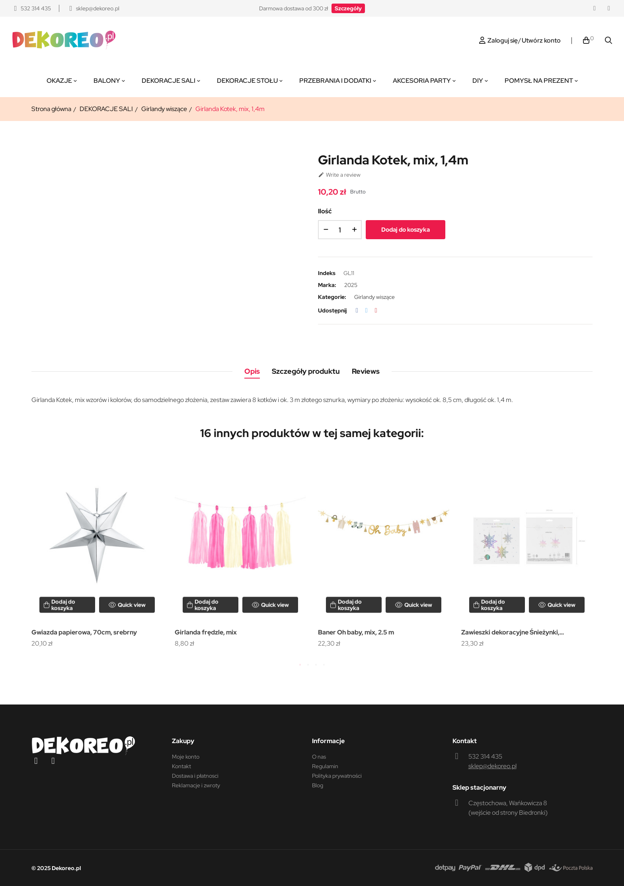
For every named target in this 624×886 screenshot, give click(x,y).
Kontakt (181, 766)
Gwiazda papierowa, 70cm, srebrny (84, 632)
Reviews (366, 371)
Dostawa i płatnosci (195, 775)
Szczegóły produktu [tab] (306, 371)
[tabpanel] (97, 552)
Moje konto (185, 756)
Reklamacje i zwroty (196, 785)
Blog (317, 785)
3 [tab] (316, 665)
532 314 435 (485, 756)
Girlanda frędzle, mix (206, 632)
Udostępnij (357, 310)
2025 (350, 285)
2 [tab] (308, 665)
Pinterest (376, 310)
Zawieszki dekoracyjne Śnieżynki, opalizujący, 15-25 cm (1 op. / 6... (510, 633)
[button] (348, 8)
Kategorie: (332, 297)
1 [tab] (300, 665)
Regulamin (325, 766)
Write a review (339, 174)
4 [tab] (324, 665)
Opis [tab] (252, 371)
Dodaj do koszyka (405, 230)
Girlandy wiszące (374, 297)
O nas (319, 756)
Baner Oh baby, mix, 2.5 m (356, 632)
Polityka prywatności (337, 775)
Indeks (326, 273)
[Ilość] (340, 229)
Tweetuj (366, 310)
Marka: (327, 285)
